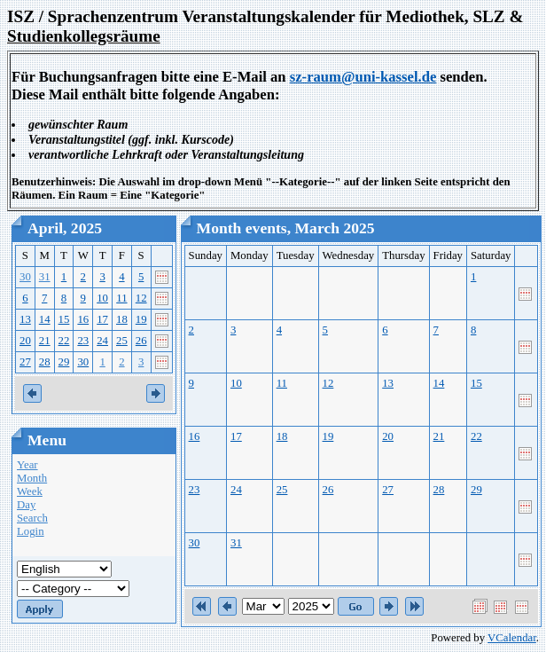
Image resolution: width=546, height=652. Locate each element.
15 (64, 319)
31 (45, 277)
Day (26, 505)
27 (25, 362)
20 (25, 340)
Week (30, 491)
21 (45, 340)
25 (122, 340)
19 (141, 319)
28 (45, 362)
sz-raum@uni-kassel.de (363, 76)
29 (64, 362)
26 (141, 340)
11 (121, 298)
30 (25, 277)
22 (64, 340)
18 (122, 319)
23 (83, 340)
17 (102, 319)
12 (141, 298)
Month (32, 478)
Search (32, 518)
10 (102, 298)
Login (30, 531)
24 (102, 340)
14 (45, 319)
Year (27, 465)
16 (83, 319)
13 (25, 319)
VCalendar (512, 638)
